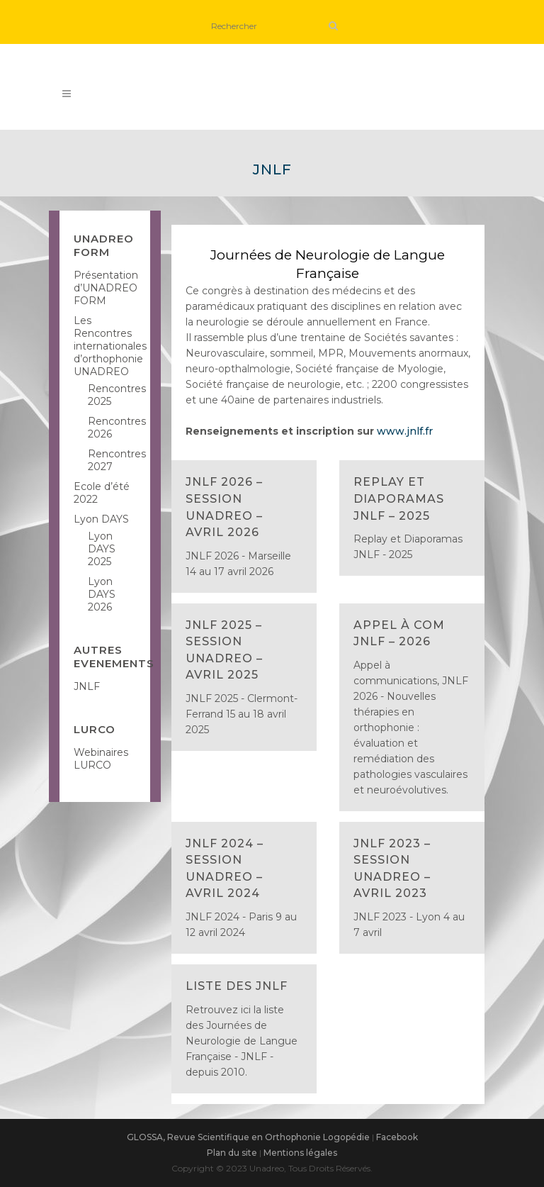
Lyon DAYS (101, 519)
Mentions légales (300, 1152)
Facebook (397, 1137)
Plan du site (232, 1152)
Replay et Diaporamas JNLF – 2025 (398, 498)
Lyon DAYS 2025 (101, 549)
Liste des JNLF (237, 986)
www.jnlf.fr (405, 431)
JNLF (87, 686)
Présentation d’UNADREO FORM (106, 288)
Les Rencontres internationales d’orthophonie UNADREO (110, 346)
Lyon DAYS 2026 (101, 594)
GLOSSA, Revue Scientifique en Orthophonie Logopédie (248, 1137)
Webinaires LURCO (101, 758)
